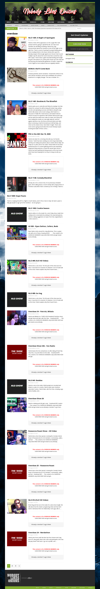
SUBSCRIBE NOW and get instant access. (46, 87)
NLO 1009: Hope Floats (16, 196)
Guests (24, 22)
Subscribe (51, 22)
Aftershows (25, 25)
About (9, 22)
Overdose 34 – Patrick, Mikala (41, 311)
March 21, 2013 (33, 295)
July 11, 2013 (33, 228)
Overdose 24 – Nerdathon (39, 532)
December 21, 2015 (34, 180)
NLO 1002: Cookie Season (38, 208)
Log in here (47, 93)
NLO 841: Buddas (35, 380)
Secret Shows (34, 25)
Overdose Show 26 (36, 398)
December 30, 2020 (34, 136)
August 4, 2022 (33, 71)
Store (42, 22)
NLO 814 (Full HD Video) (38, 500)
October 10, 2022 (34, 40)
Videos (16, 25)
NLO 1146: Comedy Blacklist (40, 178)
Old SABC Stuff (74, 25)
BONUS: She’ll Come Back (39, 69)
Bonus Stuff (51, 25)
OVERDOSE (33, 22)
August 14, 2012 (34, 502)
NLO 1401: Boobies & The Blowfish (42, 101)
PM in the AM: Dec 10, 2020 (39, 134)
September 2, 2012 (34, 401)
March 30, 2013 (33, 263)
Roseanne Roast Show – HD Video (42, 431)
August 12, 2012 (34, 535)
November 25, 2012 (34, 348)
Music (42, 25)
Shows (16, 22)
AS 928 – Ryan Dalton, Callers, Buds (43, 226)
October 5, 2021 (34, 103)
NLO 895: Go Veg (35, 293)
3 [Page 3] (15, 566)
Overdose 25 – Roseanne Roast (41, 465)
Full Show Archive (62, 25)
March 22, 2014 (12, 198)
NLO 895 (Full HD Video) (38, 261)
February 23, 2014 (34, 210)
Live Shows (60, 22)
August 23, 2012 (34, 433)
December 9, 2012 (34, 314)
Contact (71, 22)
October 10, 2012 (34, 382)
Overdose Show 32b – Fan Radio (41, 346)
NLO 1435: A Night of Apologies (41, 38)
